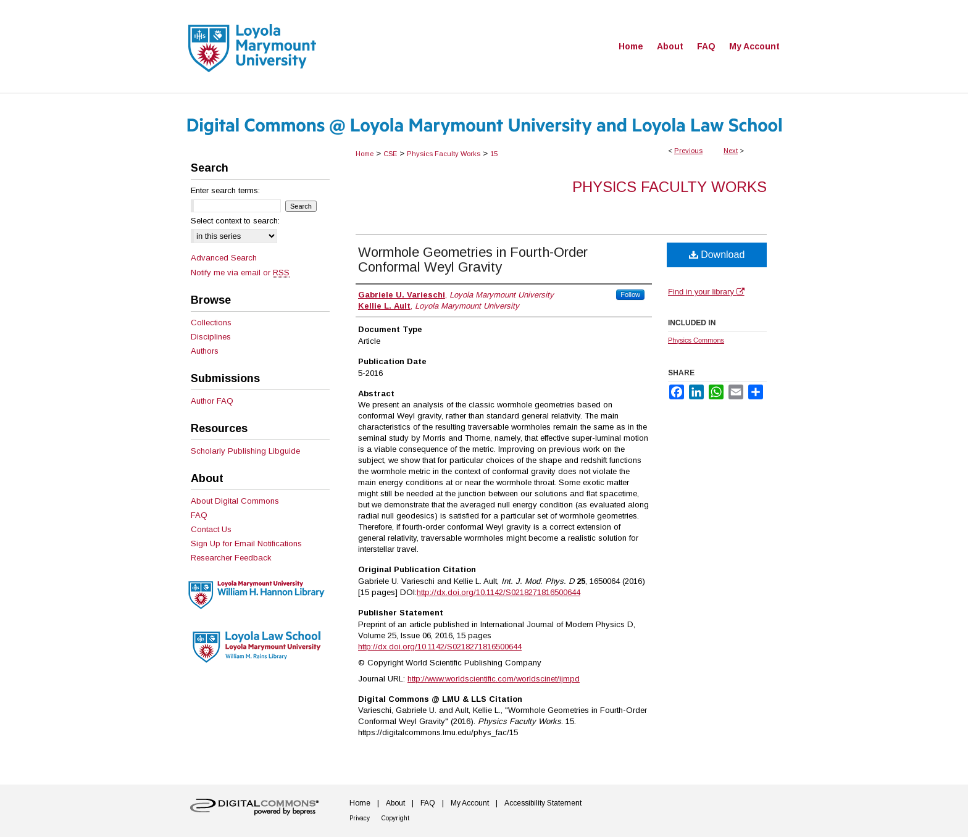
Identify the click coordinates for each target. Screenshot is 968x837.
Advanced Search (224, 257)
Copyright (395, 818)
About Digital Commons (235, 501)
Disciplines (211, 336)
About (395, 803)
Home (364, 153)
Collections (211, 322)
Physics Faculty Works (443, 153)
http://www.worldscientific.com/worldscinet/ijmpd (493, 678)
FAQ (199, 515)
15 (494, 153)
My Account (470, 803)
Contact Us (211, 529)
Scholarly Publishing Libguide (245, 451)
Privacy (359, 818)
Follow (630, 294)
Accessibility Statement (543, 803)
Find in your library (706, 291)
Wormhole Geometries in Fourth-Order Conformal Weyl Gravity (473, 259)
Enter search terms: (225, 190)
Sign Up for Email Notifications (246, 543)
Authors (205, 351)
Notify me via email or (240, 272)
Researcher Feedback (231, 557)
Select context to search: (235, 220)
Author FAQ (212, 401)
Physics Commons (696, 340)
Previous (688, 150)
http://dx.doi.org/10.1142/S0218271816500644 (498, 592)
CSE (390, 153)
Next (731, 150)
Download (717, 254)
